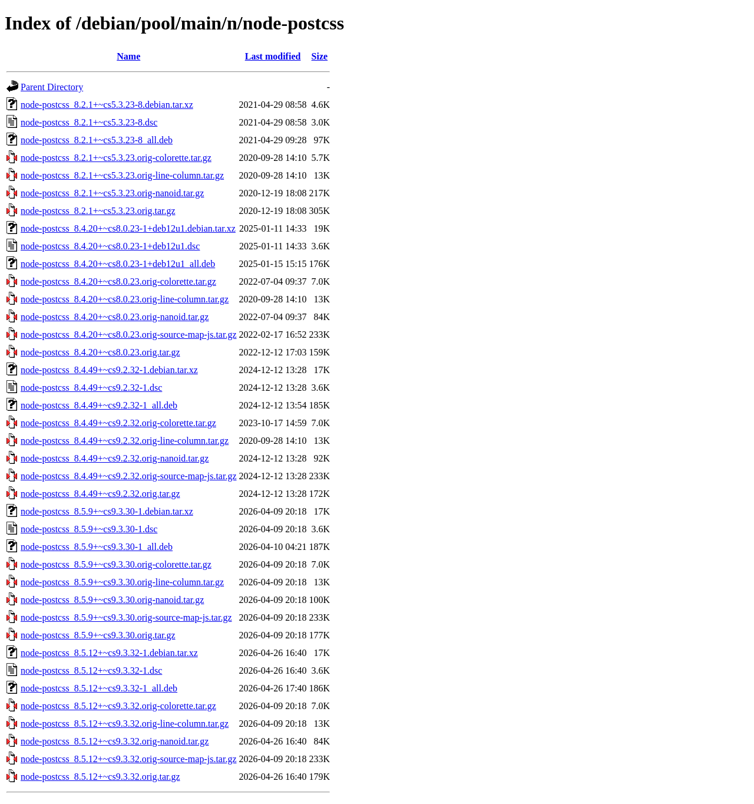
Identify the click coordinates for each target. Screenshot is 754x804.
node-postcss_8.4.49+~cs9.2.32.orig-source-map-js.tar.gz (129, 476)
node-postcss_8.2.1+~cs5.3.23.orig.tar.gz (98, 211)
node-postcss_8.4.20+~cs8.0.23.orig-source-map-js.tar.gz (129, 334)
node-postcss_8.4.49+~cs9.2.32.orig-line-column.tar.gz (125, 441)
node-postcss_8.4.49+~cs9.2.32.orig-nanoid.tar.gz (115, 458)
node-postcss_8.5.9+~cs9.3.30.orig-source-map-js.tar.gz (126, 617)
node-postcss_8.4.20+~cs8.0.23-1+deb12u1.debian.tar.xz (128, 228)
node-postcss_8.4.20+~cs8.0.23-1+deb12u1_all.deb (118, 264)
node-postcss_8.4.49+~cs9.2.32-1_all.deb (99, 405)
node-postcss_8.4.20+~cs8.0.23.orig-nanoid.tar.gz (115, 317)
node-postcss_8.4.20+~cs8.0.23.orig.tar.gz (100, 352)
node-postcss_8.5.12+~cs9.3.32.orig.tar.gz (100, 777)
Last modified (273, 56)
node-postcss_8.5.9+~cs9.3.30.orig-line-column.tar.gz (122, 582)
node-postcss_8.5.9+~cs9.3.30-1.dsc (89, 529)
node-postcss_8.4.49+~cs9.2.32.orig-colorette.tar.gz (118, 423)
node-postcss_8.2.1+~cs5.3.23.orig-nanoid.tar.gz (112, 193)
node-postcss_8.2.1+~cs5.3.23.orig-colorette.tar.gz (116, 158)
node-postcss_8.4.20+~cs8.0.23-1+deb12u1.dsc (110, 246)
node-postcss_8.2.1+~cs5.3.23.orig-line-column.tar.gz (122, 175)
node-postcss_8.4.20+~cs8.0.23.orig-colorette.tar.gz (118, 281)
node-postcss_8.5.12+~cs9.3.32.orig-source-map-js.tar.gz (129, 759)
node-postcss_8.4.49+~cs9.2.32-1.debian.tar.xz (109, 370)
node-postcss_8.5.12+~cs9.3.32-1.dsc (91, 670)
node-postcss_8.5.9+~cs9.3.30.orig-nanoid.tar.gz (112, 600)
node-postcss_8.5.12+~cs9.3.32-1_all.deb (99, 688)
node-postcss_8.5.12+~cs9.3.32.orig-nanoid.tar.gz (115, 741)
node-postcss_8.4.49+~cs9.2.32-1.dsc (91, 388)
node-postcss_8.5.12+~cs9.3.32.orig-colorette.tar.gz (118, 706)
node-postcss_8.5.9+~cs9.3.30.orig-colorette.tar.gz (116, 564)
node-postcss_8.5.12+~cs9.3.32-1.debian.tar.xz (109, 653)
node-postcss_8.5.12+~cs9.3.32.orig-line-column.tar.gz (125, 724)
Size (320, 56)
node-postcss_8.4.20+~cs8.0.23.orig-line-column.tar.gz (125, 299)
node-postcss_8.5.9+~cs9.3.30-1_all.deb (97, 547)
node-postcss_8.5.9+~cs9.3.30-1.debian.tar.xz (107, 511)
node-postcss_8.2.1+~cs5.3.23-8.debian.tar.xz (107, 105)
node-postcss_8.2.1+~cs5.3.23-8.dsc (89, 122)
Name (128, 56)
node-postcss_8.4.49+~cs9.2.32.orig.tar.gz (100, 494)
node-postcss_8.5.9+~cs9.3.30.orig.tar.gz (98, 635)
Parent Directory (52, 87)
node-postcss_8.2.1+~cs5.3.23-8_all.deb (97, 140)
